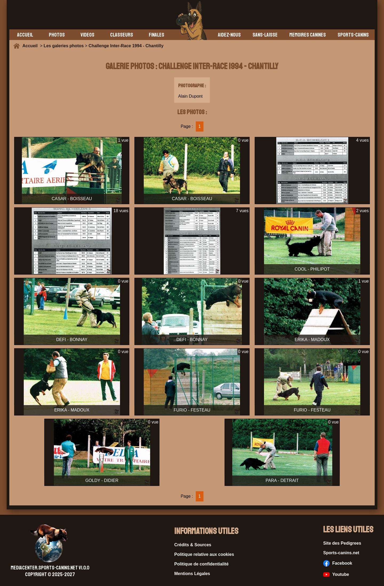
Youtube (336, 574)
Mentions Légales (192, 573)
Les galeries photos (64, 45)
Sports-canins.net (341, 553)
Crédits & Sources (192, 545)
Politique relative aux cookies (204, 554)
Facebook (337, 563)
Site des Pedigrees (342, 543)
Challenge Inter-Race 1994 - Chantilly (126, 45)
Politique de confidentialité (201, 564)
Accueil (31, 45)
